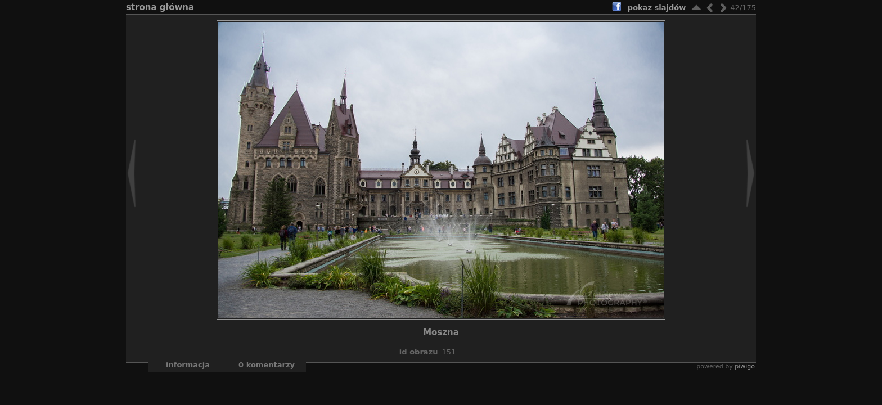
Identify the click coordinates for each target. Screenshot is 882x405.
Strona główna (160, 7)
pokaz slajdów (657, 7)
